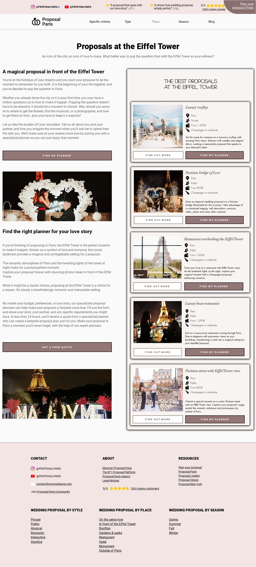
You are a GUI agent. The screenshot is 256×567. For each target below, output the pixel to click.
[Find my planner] (57, 155)
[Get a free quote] (57, 347)
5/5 (105, 489)
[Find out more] (158, 155)
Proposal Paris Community (53, 491)
